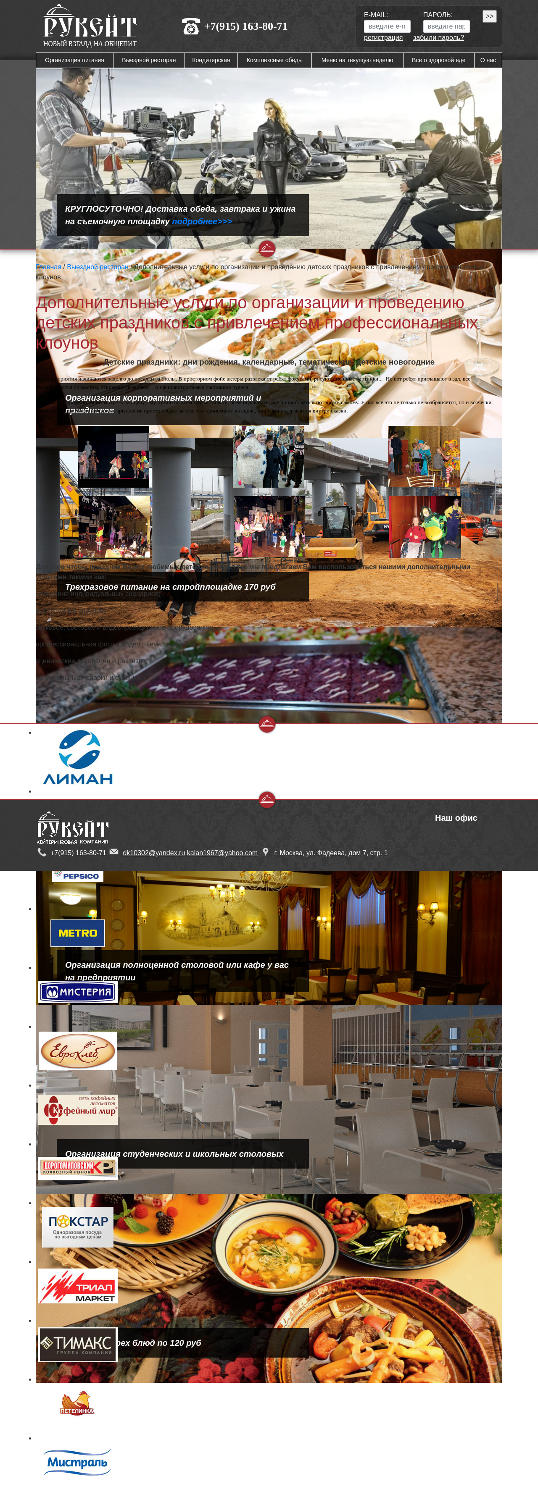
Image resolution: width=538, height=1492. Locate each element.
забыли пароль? (438, 37)
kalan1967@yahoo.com (222, 852)
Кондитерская (211, 60)
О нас (488, 60)
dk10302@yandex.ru (154, 852)
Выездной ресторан (149, 60)
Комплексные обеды (275, 60)
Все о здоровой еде (439, 60)
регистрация (383, 37)
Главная (48, 267)
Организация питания (74, 60)
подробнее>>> (202, 221)
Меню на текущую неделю (357, 60)
